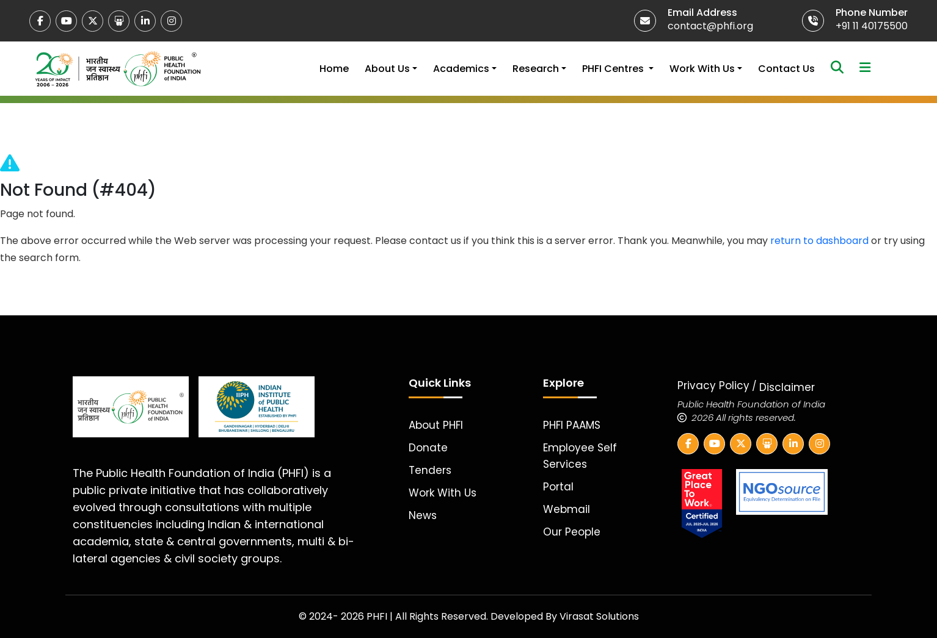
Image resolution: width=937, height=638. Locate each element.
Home (334, 69)
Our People (571, 532)
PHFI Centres (614, 69)
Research (535, 69)
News (423, 515)
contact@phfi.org (710, 26)
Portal (558, 486)
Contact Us (786, 69)
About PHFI (436, 425)
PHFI (378, 616)
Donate (428, 447)
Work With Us (702, 69)
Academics (461, 69)
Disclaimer (787, 387)
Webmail (566, 509)
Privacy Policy (713, 385)
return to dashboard (819, 241)
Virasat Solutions (599, 616)
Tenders (430, 470)
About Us (387, 69)
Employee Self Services (580, 455)
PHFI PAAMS (571, 425)
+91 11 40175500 (872, 26)
